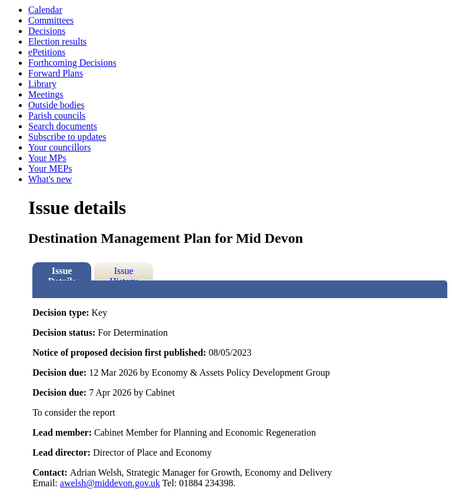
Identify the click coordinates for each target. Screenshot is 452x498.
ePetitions (46, 52)
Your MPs (47, 158)
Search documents (62, 126)
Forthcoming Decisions (72, 63)
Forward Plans (55, 73)
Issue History (123, 273)
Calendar (45, 10)
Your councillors (59, 147)
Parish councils (56, 116)
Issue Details (62, 273)
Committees (51, 20)
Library (42, 84)
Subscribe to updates (67, 137)
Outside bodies (56, 105)
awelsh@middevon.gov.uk (110, 483)
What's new (50, 179)
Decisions (46, 31)
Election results (57, 41)
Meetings (46, 94)
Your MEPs (50, 168)
